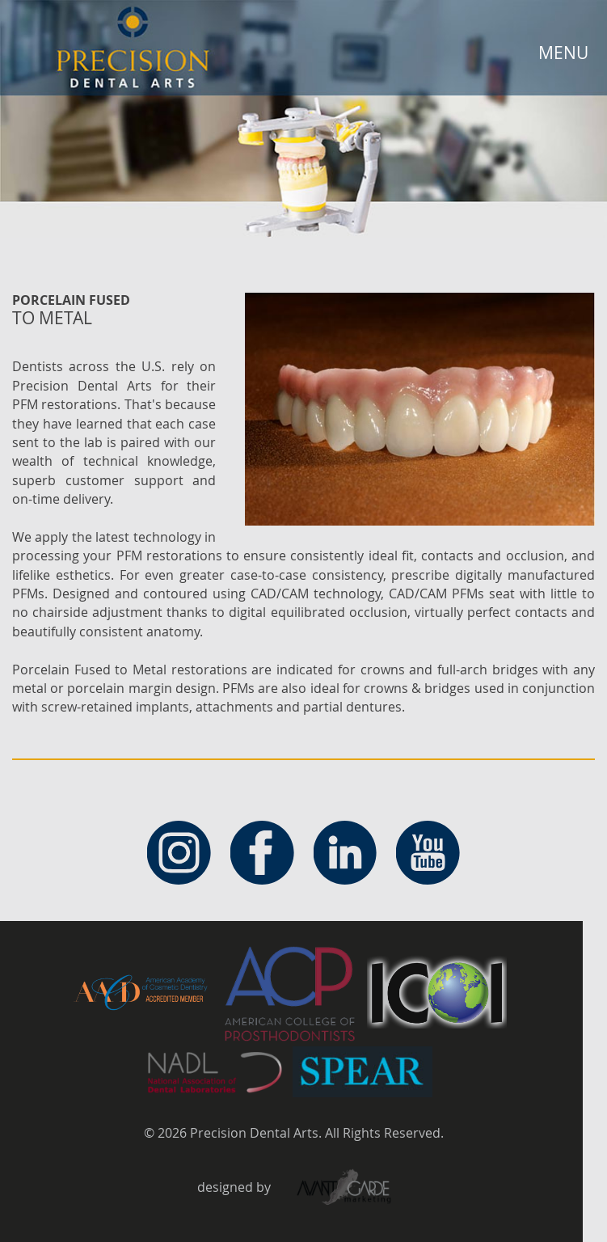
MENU (563, 52)
